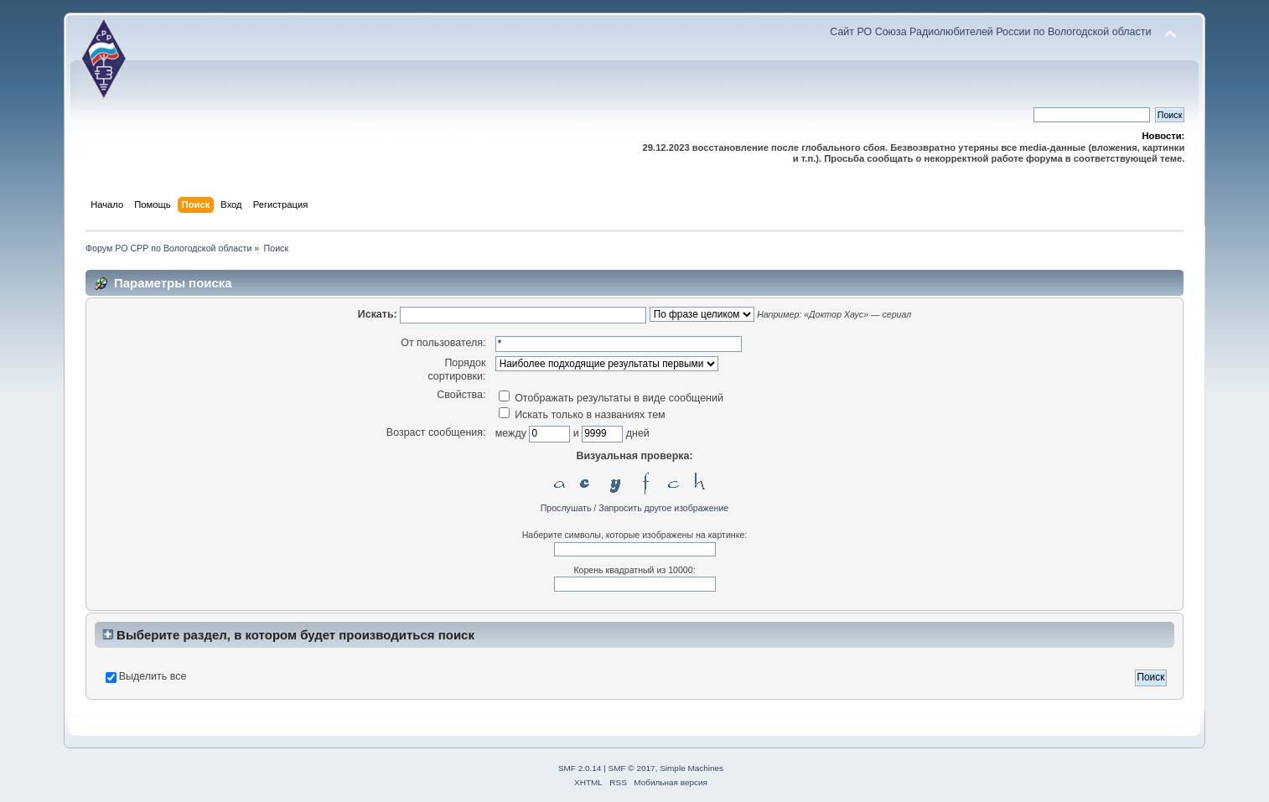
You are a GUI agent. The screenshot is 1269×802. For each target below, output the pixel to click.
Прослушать (566, 508)
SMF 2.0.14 (580, 768)
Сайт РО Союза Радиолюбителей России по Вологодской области (990, 32)
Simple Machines (691, 768)
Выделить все (153, 676)
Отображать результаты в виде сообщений (611, 398)
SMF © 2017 (632, 768)
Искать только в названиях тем (582, 415)
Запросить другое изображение (663, 508)
